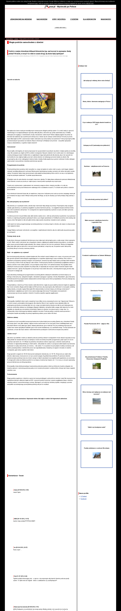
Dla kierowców (89, 19)
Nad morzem (42, 19)
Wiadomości (106, 19)
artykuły (16, 39)
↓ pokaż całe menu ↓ (60, 27)
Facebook (83, 499)
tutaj (36, 3)
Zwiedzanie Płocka (97, 295)
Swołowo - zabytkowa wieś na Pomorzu (96, 170)
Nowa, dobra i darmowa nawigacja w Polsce (96, 101)
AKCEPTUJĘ (90, 3)
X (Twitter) (84, 496)
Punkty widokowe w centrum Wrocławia (96, 452)
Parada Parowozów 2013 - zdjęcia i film (96, 328)
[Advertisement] (42, 73)
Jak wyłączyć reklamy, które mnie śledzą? (96, 80)
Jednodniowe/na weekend (21, 19)
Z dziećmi (74, 19)
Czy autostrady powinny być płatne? (96, 199)
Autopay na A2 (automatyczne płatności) (96, 145)
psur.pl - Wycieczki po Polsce (60, 6)
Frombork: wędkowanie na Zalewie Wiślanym (96, 261)
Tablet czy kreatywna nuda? (96, 427)
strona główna (9, 39)
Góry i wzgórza (59, 19)
